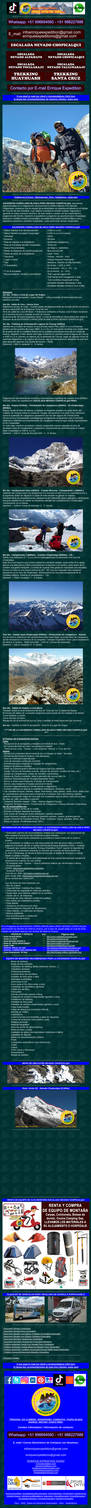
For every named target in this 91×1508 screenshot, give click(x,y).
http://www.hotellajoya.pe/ (58, 939)
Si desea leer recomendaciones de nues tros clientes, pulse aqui (45, 1367)
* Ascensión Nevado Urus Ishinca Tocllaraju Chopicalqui (27, 1336)
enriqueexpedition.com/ (46, 1464)
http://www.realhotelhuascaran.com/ (62, 937)
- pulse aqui (72, 197)
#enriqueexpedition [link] (13, 1493)
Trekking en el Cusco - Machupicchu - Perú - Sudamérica (40, 197)
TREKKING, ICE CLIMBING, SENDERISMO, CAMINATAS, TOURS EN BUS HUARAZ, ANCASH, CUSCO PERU (45, 1420)
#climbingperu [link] (80, 1493)
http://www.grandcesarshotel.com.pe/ (62, 941)
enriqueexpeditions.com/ (45, 1466)
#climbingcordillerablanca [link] (32, 1496)
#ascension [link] (48, 1496)
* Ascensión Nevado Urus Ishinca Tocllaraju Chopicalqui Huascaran (31, 1334)
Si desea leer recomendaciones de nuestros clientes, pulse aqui (46, 99)
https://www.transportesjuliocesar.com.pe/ (40, 876)
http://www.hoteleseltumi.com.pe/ (61, 946)
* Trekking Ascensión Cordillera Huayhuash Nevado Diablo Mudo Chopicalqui (36, 1349)
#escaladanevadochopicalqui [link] (34, 1493)
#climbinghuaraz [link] (14, 1496)
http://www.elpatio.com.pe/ (58, 943)
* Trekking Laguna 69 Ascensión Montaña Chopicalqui (26, 1352)
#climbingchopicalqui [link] (64, 1499)
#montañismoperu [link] (61, 1496)
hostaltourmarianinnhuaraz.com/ (46, 1468)
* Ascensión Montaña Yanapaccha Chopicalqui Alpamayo (27, 1342)
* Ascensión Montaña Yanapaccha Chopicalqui (23, 1339)
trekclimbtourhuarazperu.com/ (46, 1470)
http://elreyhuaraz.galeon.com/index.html (64, 952)
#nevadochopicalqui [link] (46, 1499)
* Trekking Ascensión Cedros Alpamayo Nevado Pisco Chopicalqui (31, 1347)
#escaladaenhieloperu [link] (27, 1499)
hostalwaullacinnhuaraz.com (46, 1472)
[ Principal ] (7, 1358)
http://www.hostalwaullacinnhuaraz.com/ (64, 948)
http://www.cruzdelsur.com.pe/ (36, 873)
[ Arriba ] (15, 1358)
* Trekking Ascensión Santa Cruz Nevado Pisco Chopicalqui (28, 1344)
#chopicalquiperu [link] (55, 1493)
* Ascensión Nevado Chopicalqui (17, 1328)
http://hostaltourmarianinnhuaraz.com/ (63, 950)
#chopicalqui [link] (68, 1493)
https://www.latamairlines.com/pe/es (28, 868)
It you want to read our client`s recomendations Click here (46, 96)
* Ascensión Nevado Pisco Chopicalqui (19, 1331)
